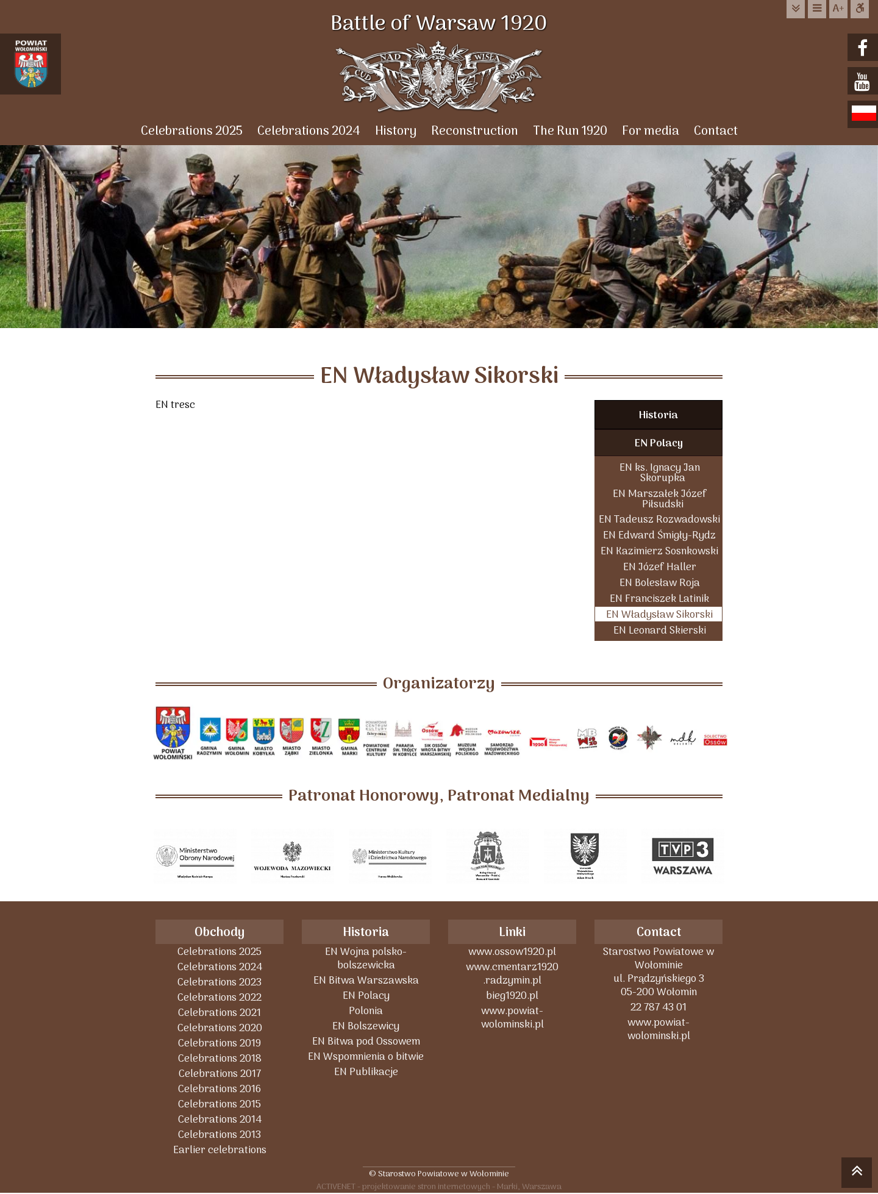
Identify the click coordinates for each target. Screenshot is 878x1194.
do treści (796, 9)
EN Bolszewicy (365, 1026)
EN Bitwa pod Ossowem (366, 1041)
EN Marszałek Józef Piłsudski (660, 499)
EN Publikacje (366, 1071)
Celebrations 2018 (220, 1058)
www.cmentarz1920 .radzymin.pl (512, 973)
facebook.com (864, 48)
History (395, 131)
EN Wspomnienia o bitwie (366, 1056)
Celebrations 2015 (219, 1104)
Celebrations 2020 (219, 1027)
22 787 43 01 (658, 1007)
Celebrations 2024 (308, 131)
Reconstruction (474, 131)
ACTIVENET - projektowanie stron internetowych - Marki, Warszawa (439, 1186)
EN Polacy (659, 443)
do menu (817, 9)
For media (650, 131)
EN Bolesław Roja (659, 582)
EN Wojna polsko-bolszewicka (366, 958)
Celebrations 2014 (220, 1119)
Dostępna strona (860, 9)
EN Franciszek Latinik (659, 598)
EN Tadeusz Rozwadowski (659, 519)
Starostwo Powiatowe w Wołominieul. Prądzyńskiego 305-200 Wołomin (658, 971)
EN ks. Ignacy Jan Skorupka (659, 472)
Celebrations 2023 (219, 982)
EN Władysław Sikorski (659, 614)
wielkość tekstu (838, 9)
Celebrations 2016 (219, 1088)
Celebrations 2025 (192, 131)
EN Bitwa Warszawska (366, 980)
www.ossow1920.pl (512, 951)
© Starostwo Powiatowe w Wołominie (439, 1173)
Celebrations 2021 (219, 1012)
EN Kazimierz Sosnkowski (659, 551)
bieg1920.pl (512, 995)
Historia (658, 415)
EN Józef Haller (659, 566)
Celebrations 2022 (219, 997)
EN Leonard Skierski (659, 630)
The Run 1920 (570, 131)
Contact (716, 131)
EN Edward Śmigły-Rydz (659, 535)
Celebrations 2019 (219, 1043)
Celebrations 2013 (219, 1134)
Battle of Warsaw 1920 (439, 24)
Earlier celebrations (219, 1149)
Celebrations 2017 (220, 1073)
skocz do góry (856, 1174)
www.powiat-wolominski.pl (512, 1017)
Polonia (366, 1010)
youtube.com (864, 82)
